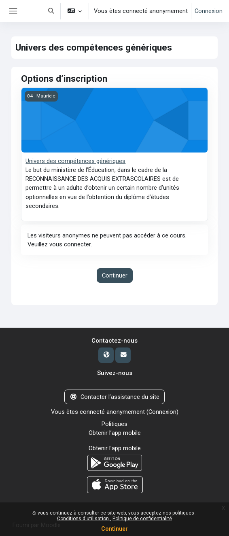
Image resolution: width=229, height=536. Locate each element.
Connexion (209, 11)
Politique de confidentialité (142, 518)
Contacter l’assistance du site (114, 396)
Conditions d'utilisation (83, 518)
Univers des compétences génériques (75, 161)
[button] (51, 11)
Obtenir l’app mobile (115, 432)
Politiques (114, 424)
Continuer (114, 528)
